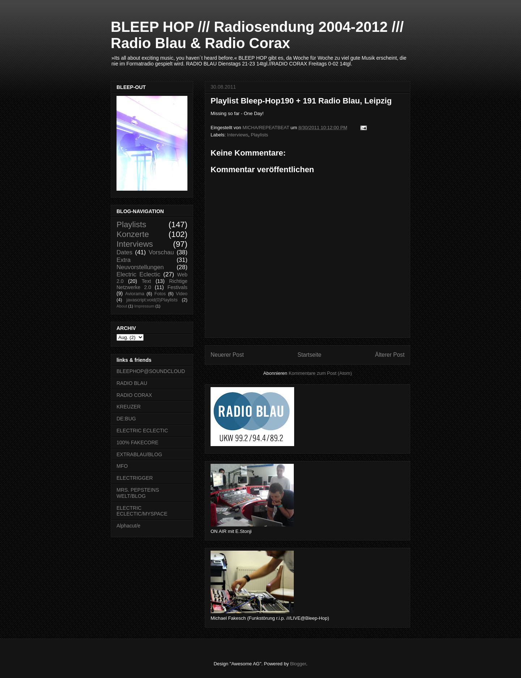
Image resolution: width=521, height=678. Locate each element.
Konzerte (133, 234)
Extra (124, 260)
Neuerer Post (227, 355)
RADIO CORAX (134, 395)
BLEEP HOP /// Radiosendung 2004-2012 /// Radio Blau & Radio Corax (257, 35)
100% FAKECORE (137, 442)
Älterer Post (389, 355)
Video (181, 293)
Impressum (144, 306)
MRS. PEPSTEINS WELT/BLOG (138, 493)
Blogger (298, 663)
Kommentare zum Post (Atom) (320, 373)
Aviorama (134, 293)
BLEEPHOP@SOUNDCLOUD (151, 371)
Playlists (259, 134)
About (122, 306)
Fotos (160, 293)
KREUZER (129, 407)
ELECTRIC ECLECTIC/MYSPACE (142, 511)
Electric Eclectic (138, 274)
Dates (124, 252)
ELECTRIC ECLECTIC (142, 430)
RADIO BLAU (132, 383)
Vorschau (161, 252)
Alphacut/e (128, 526)
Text (146, 281)
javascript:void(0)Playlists (151, 299)
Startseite (309, 355)
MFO (122, 466)
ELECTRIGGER (135, 478)
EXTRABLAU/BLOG (139, 454)
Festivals (177, 287)
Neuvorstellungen (140, 267)
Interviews (238, 134)
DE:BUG (126, 418)
